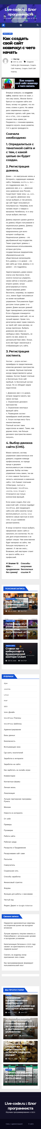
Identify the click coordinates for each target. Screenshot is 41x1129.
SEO (6, 706)
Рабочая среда (10, 842)
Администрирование (12, 730)
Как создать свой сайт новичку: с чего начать (19, 45)
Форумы (7, 888)
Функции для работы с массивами (18, 894)
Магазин (7, 807)
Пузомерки (8, 830)
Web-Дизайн (9, 712)
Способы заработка (12, 877)
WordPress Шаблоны (13, 724)
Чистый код (9, 900)
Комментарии (9, 776)
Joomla (7, 689)
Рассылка (8, 859)
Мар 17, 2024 (12, 1082)
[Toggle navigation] (20, 25)
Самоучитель (9, 865)
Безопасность (9, 741)
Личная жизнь (10, 787)
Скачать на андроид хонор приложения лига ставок (18, 1075)
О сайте (31, 1124)
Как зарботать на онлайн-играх (17, 770)
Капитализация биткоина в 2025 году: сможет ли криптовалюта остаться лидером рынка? (20, 946)
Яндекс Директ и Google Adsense (18, 906)
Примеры (8, 825)
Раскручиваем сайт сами (14, 853)
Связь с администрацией (14, 1124)
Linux (6, 695)
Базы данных (9, 735)
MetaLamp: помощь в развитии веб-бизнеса (20, 604)
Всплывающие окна (12, 747)
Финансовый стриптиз (13, 882)
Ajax (6, 683)
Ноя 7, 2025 (12, 1012)
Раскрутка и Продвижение (15, 848)
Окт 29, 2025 (12, 1035)
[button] (37, 25)
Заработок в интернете (13, 758)
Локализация (9, 793)
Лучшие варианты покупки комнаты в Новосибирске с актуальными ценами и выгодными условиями (20, 936)
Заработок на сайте (12, 764)
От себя (7, 819)
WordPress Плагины (12, 718)
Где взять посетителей (13, 753)
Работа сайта (7, 33)
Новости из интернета (13, 813)
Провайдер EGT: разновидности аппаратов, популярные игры (18, 628)
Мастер (16, 59)
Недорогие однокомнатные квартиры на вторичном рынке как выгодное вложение (19, 925)
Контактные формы (12, 782)
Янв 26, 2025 (13, 1059)
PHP (5, 701)
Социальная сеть (11, 871)
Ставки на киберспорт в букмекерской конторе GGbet (16, 652)
